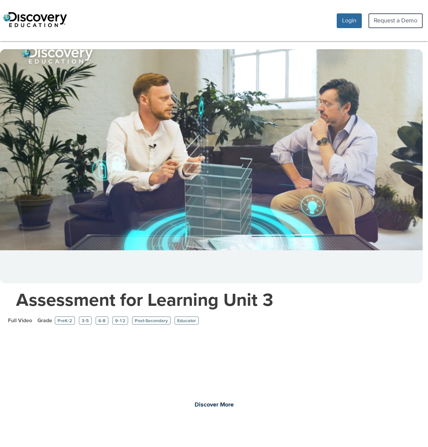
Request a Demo (395, 20)
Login (349, 20)
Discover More (214, 405)
